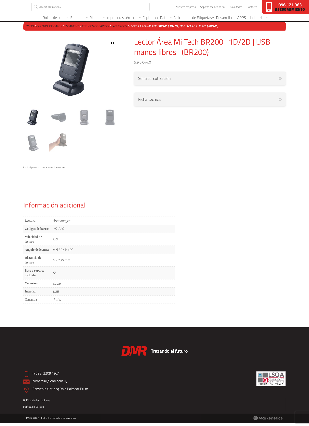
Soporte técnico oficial (212, 8)
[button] (112, 46)
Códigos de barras (95, 29)
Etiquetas (77, 20)
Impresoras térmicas (122, 20)
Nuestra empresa (186, 8)
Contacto (252, 8)
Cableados (119, 29)
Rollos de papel (54, 20)
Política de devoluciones (36, 403)
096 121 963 (290, 4)
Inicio (30, 29)
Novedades (236, 8)
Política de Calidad (33, 409)
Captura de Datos (155, 20)
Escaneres (72, 29)
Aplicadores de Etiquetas (192, 20)
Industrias (257, 20)
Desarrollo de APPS (231, 20)
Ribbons (95, 20)
